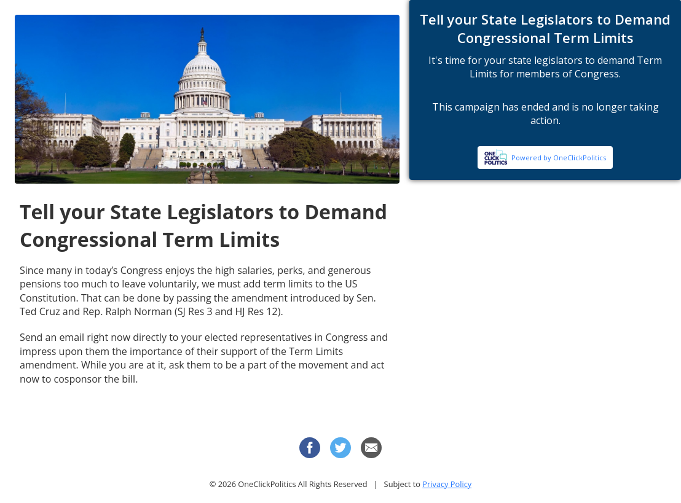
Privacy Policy (446, 483)
